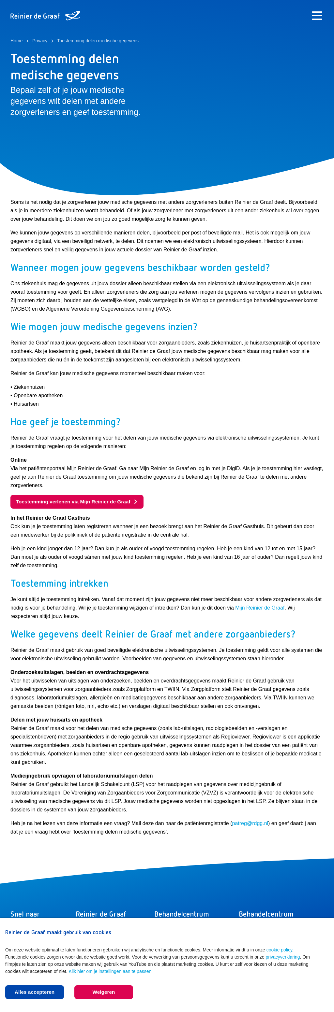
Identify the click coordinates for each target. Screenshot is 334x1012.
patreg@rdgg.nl (250, 824)
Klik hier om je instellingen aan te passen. (111, 970)
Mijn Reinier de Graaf (259, 608)
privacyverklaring (283, 956)
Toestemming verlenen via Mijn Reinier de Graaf (79, 502)
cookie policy (279, 949)
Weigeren (103, 991)
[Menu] (317, 15)
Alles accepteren (34, 991)
